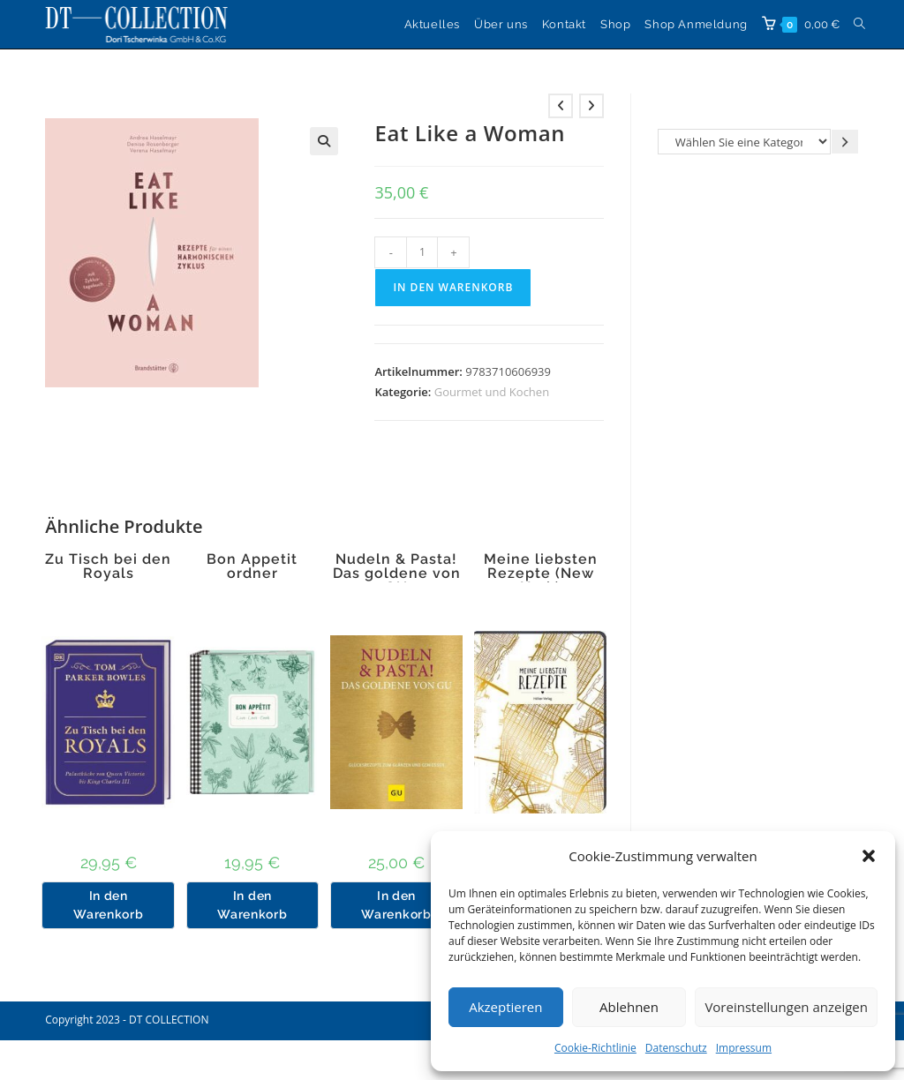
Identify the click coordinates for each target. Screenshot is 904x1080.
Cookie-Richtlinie (595, 1047)
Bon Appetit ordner (252, 566)
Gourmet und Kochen (491, 392)
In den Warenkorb (453, 287)
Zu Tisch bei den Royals (108, 566)
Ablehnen (629, 1007)
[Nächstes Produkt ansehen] (591, 106)
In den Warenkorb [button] (108, 905)
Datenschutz (676, 1047)
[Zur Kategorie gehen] (845, 141)
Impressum (744, 1047)
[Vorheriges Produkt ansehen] (560, 106)
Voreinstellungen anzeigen (786, 1007)
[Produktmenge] (422, 252)
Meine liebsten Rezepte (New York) (541, 573)
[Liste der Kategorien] (744, 141)
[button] (869, 856)
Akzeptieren (505, 1007)
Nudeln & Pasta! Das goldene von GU (397, 573)
